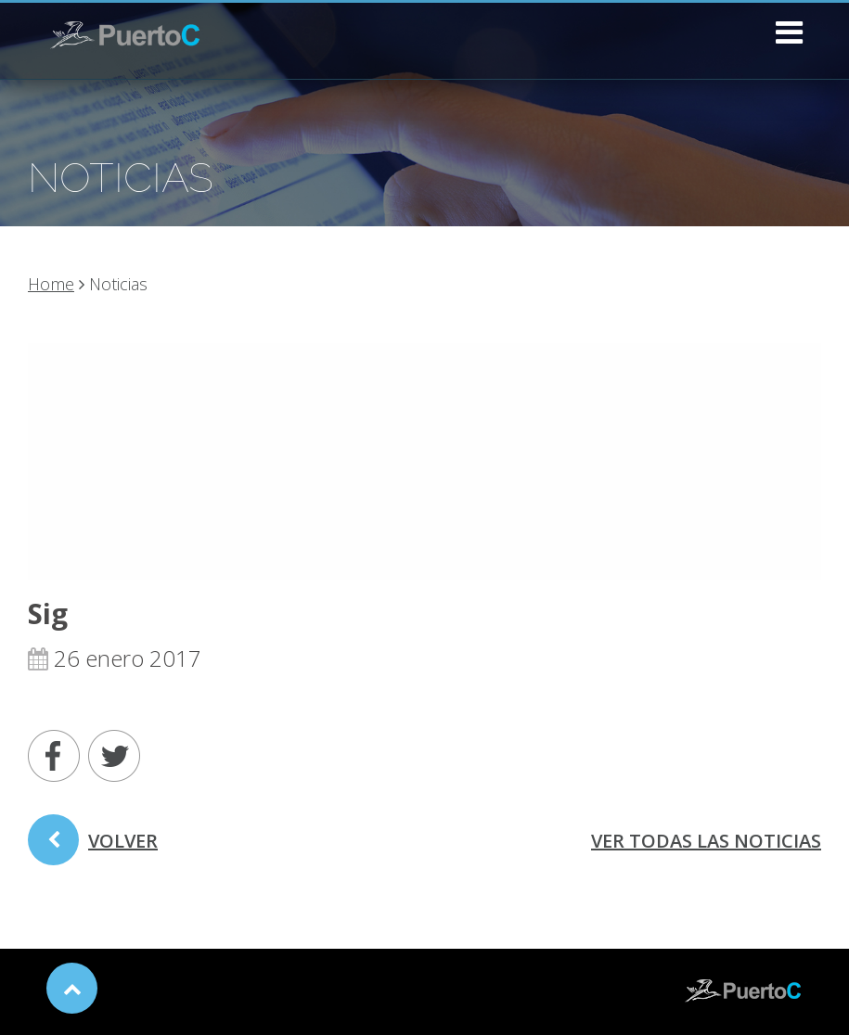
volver (93, 846)
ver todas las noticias (706, 840)
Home (51, 284)
